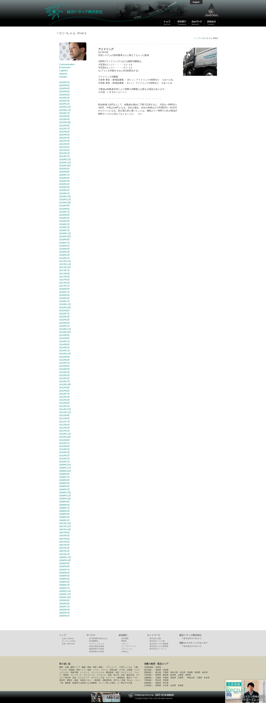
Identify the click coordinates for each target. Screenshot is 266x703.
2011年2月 (64, 430)
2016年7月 (64, 292)
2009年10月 (65, 471)
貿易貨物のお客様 (96, 651)
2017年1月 (64, 286)
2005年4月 (64, 615)
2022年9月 (64, 125)
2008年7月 (64, 508)
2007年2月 (64, 551)
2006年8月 (64, 566)
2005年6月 (64, 609)
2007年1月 (64, 554)
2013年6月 (64, 366)
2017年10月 (65, 267)
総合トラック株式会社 (87, 13)
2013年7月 (64, 363)
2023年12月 (65, 107)
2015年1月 (64, 326)
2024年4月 (64, 97)
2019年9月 (64, 205)
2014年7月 (64, 341)
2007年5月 (64, 542)
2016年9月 (64, 289)
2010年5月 (64, 449)
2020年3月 (64, 187)
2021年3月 (64, 150)
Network (63, 73)
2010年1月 (64, 461)
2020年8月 (64, 171)
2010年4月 (64, 452)
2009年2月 (64, 489)
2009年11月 (65, 467)
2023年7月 (64, 113)
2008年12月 (65, 492)
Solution (63, 76)
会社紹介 (123, 635)
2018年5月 (64, 246)
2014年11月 (65, 329)
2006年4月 (64, 579)
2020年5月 (64, 181)
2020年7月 (64, 175)
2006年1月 (64, 588)
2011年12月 (65, 409)
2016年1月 (64, 301)
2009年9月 (64, 474)
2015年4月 (64, 316)
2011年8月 (64, 418)
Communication (66, 64)
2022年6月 (64, 131)
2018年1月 (64, 258)
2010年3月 (64, 455)
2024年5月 (64, 94)
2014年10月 (65, 332)
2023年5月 (64, 116)
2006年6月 (64, 572)
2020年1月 (64, 193)
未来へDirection (68, 644)
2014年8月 (64, 338)
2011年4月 (64, 427)
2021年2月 (64, 153)
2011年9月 (64, 415)
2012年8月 (64, 390)
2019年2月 (64, 227)
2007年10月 (65, 529)
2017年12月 (65, 261)
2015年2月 (64, 323)
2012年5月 (64, 397)
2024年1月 (64, 104)
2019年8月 (64, 209)
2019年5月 (64, 218)
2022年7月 (64, 128)
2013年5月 (64, 369)
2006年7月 (64, 569)
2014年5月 (64, 347)
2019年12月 (65, 196)
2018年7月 (64, 242)
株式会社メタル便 (157, 641)
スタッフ (125, 644)
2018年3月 (64, 252)
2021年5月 (64, 144)
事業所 (124, 641)
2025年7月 (64, 82)
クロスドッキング (96, 644)
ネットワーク (153, 635)
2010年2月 (64, 458)
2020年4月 (64, 184)
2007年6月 (64, 539)
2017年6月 (64, 273)
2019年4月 (64, 221)
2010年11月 (65, 434)
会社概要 (125, 638)
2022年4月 (64, 137)
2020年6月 (64, 178)
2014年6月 (64, 344)
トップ (197, 38)
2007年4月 (64, 545)
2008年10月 (65, 498)
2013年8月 (64, 360)
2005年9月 (64, 600)
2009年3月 (64, 486)
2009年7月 (64, 477)
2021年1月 (64, 156)
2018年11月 (65, 233)
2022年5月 (64, 134)
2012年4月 (64, 400)
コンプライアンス (128, 646)
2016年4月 (64, 298)
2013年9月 (64, 357)
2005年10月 (65, 597)
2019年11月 (65, 199)
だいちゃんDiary (68, 641)
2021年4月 (64, 147)
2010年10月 (65, 437)
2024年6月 (64, 91)
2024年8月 (64, 88)
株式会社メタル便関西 (159, 646)
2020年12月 (65, 159)
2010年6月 (64, 446)
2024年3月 (64, 101)
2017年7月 (64, 270)
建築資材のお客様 (96, 649)
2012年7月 (64, 394)
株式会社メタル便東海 (159, 644)
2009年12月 (65, 464)
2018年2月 (64, 255)
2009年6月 (64, 480)
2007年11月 (65, 526)
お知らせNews (68, 638)
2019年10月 (65, 202)
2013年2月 (64, 378)
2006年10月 (65, 560)
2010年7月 (64, 443)
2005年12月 (65, 591)
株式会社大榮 (155, 638)
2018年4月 (64, 249)
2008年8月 (64, 505)
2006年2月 (64, 585)
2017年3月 (64, 282)
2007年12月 (65, 523)
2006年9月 (64, 563)
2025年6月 (64, 85)
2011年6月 (64, 424)
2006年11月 (65, 557)
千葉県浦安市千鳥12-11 (192, 638)
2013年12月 (65, 353)
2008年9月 (64, 501)
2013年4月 (64, 372)
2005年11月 (65, 594)
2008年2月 (64, 517)
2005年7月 (64, 606)
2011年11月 (65, 412)
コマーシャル (126, 649)
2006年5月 (64, 575)
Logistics (63, 70)
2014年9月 (64, 335)
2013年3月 (64, 375)
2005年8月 (64, 603)
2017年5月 (64, 276)
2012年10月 (65, 384)
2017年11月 (65, 264)
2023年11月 (65, 110)
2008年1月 (64, 520)
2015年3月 (64, 319)
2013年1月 (64, 381)
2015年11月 (65, 304)
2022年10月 (65, 122)
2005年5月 (64, 612)
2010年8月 (64, 440)
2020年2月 (64, 190)
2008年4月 (64, 511)
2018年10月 (65, 236)
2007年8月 (64, 535)
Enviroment (64, 67)
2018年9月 (64, 239)
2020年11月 (65, 162)
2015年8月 (64, 310)
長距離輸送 (93, 641)
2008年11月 (65, 495)
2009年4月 (64, 483)
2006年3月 (64, 582)
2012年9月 (64, 387)
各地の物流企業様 (96, 646)
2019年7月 (64, 212)
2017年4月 (64, 279)
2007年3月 (64, 548)
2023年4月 (64, 119)
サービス (91, 635)
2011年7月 (64, 421)
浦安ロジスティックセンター (193, 643)
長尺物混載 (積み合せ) (98, 638)
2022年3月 (64, 141)
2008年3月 (64, 514)
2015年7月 (64, 313)
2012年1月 (64, 406)
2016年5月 (64, 295)
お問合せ (125, 651)
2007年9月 (64, 532)
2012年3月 (64, 403)
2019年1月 (64, 230)
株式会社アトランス (158, 649)
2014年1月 (64, 350)
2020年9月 (64, 168)
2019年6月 (64, 215)
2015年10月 (65, 307)
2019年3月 (64, 224)
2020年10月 (65, 165)
